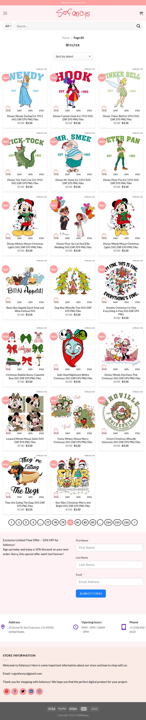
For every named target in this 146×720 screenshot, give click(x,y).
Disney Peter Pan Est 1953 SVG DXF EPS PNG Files (121, 181)
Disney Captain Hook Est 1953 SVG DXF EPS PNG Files (73, 118)
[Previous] (12, 522)
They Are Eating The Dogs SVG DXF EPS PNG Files (25, 504)
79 (62, 522)
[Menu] (5, 13)
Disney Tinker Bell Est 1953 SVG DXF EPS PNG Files (121, 118)
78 (54, 522)
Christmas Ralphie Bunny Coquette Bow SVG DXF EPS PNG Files (25, 376)
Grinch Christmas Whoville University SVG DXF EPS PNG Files (121, 440)
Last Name (82, 557)
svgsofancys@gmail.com (26, 673)
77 (47, 522)
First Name (82, 540)
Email (79, 574)
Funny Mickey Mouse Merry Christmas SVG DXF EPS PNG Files (73, 440)
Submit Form (91, 593)
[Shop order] (73, 56)
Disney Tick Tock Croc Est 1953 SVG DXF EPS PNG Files (25, 181)
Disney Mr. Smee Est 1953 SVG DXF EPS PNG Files (73, 181)
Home (66, 37)
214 (107, 522)
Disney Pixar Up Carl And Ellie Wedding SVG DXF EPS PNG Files (73, 245)
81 (77, 522)
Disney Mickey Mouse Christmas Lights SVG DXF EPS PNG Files (25, 245)
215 (116, 522)
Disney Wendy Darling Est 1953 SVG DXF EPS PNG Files (25, 118)
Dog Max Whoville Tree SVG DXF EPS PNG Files (73, 309)
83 (92, 522)
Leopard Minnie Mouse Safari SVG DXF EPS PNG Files (25, 440)
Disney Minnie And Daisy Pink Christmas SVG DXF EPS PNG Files (121, 376)
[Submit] (138, 26)
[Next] (134, 522)
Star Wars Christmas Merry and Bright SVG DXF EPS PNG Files (73, 504)
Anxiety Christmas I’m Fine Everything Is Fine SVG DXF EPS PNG (121, 311)
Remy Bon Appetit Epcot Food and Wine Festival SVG (25, 309)
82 (84, 522)
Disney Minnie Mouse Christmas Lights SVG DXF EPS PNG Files (121, 245)
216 (126, 522)
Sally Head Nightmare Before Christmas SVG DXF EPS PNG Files (73, 376)
